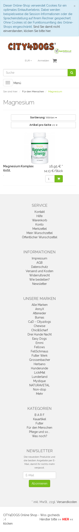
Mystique (39, 381)
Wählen (43, 117)
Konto (39, 224)
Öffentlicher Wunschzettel (39, 237)
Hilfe (39, 216)
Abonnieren (39, 483)
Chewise (39, 326)
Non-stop (39, 389)
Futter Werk (39, 355)
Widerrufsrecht (39, 275)
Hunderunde (39, 368)
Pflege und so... (39, 432)
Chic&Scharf (39, 330)
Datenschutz (39, 267)
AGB (39, 262)
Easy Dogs (39, 338)
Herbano (40, 364)
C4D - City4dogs (39, 321)
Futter (39, 423)
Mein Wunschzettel (40, 233)
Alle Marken (40, 304)
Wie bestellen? (39, 279)
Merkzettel (39, 228)
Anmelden (43, 60)
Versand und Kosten (39, 271)
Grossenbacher (39, 360)
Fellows (39, 347)
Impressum (39, 258)
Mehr (39, 393)
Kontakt (40, 211)
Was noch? (39, 436)
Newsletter (39, 283)
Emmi (39, 343)
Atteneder (39, 313)
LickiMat (39, 372)
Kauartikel (39, 419)
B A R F (39, 415)
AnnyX (39, 309)
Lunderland (39, 376)
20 (43, 124)
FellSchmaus (39, 351)
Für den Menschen (39, 427)
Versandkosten (67, 502)
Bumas (39, 317)
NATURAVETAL (39, 385)
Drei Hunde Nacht (40, 334)
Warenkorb (39, 220)
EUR (28, 60)
